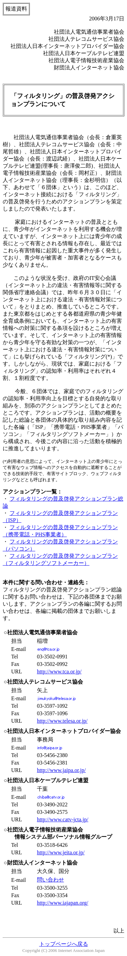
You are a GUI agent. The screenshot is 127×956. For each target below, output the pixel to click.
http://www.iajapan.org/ (62, 903)
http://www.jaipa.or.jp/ (61, 770)
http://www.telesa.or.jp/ (62, 721)
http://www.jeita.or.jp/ (61, 852)
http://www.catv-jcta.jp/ (62, 819)
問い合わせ (50, 880)
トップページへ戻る (63, 944)
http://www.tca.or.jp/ (59, 671)
